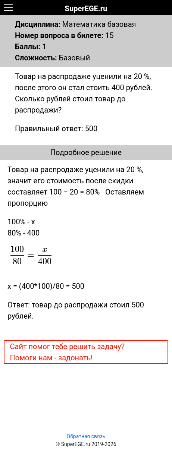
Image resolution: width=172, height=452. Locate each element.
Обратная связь (86, 436)
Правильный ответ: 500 (56, 128)
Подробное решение (86, 152)
